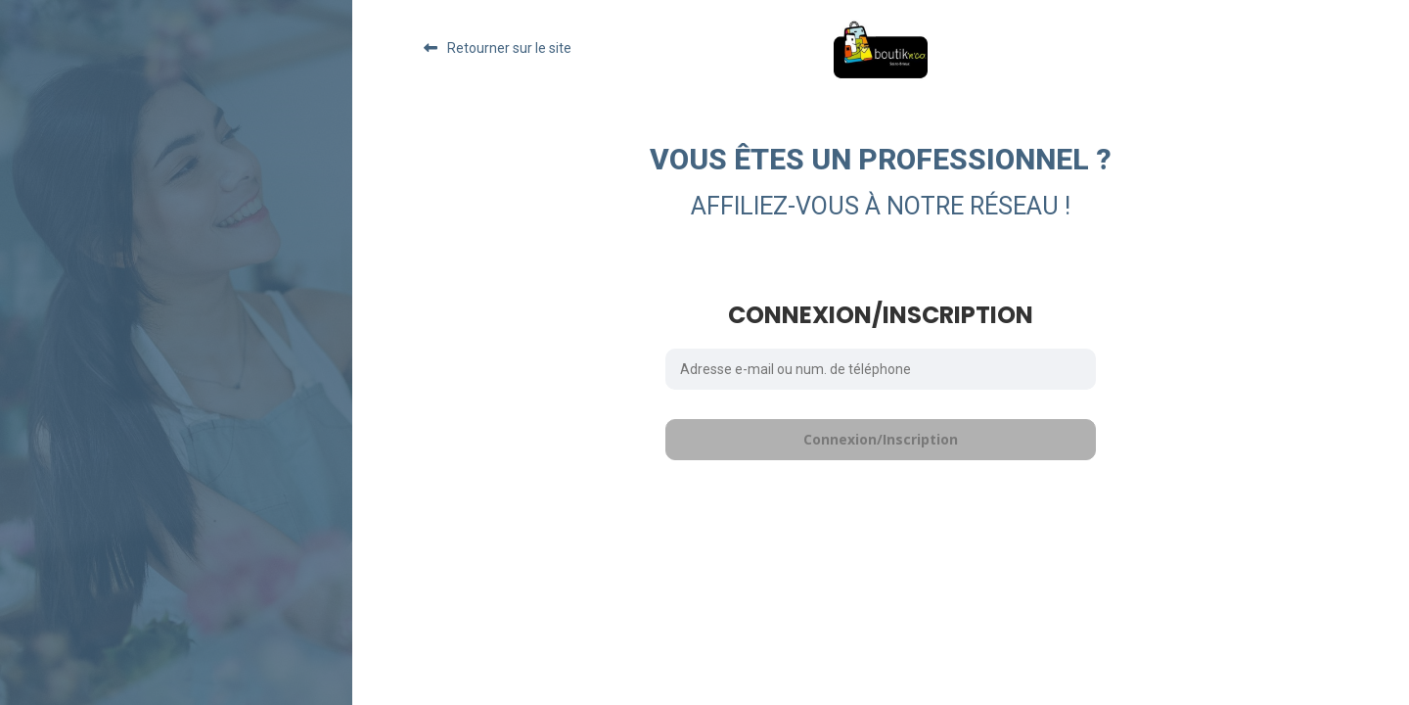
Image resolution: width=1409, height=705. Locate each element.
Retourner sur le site (509, 48)
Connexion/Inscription (880, 439)
